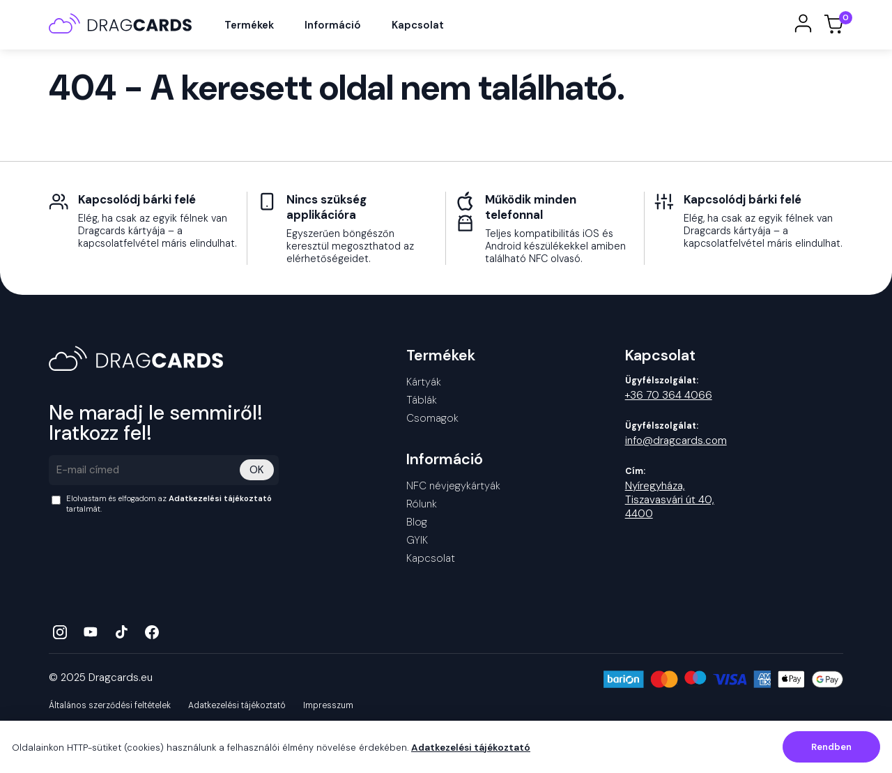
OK (256, 476)
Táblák (421, 406)
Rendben (831, 747)
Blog (416, 528)
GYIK (417, 546)
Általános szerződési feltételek (110, 711)
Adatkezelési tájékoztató (220, 505)
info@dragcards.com (676, 447)
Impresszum (328, 711)
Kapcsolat (425, 28)
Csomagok (432, 424)
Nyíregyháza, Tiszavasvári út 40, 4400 (669, 506)
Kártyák (423, 388)
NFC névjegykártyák (453, 492)
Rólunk (421, 510)
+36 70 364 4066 (668, 401)
